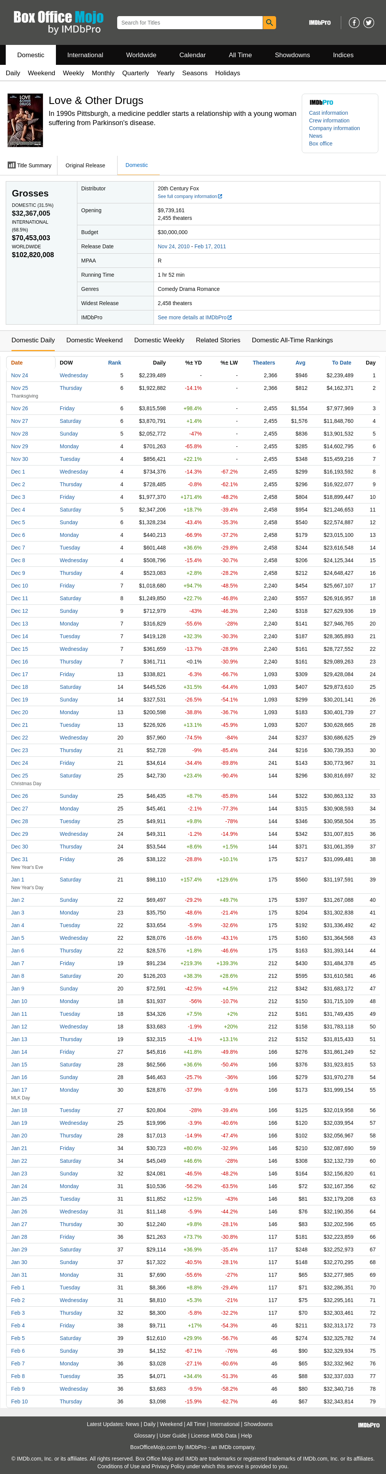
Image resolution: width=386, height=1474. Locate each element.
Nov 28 (19, 434)
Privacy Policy (168, 1466)
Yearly (166, 73)
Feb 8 (18, 1376)
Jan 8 (17, 976)
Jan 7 (17, 963)
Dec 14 (19, 636)
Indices (343, 55)
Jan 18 (19, 1110)
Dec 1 (18, 472)
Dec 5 (18, 522)
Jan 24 (19, 1186)
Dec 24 (19, 763)
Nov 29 (19, 446)
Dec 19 (19, 700)
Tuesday (70, 459)
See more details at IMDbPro (195, 317)
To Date (341, 363)
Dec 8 (18, 560)
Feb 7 (18, 1363)
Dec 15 (19, 649)
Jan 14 (19, 1052)
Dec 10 (19, 586)
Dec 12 (19, 611)
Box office (320, 143)
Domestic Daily (33, 340)
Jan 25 (19, 1199)
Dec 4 (18, 510)
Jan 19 (19, 1123)
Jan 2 (17, 900)
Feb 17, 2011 (210, 246)
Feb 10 (19, 1401)
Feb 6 (18, 1351)
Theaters (264, 363)
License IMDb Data (214, 1436)
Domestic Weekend (94, 340)
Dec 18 (19, 687)
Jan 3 (17, 912)
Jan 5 (17, 938)
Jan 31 (19, 1275)
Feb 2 (18, 1300)
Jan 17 (19, 1090)
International (85, 55)
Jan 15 (19, 1064)
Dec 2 (18, 484)
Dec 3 (18, 497)
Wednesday (74, 375)
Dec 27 (19, 809)
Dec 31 (19, 859)
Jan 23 (19, 1173)
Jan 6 (17, 950)
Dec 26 (19, 796)
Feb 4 (18, 1325)
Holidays (227, 73)
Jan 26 (19, 1211)
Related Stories (218, 340)
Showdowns (292, 55)
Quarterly (135, 73)
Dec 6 (18, 535)
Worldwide (141, 55)
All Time (240, 55)
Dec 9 (18, 573)
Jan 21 (19, 1148)
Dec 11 (19, 598)
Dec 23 (19, 750)
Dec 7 (18, 548)
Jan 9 (17, 988)
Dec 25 (19, 775)
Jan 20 (19, 1135)
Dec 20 (19, 712)
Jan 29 (19, 1249)
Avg (301, 363)
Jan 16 (19, 1077)
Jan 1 (17, 879)
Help (246, 1436)
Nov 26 (19, 408)
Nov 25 (19, 388)
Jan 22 (19, 1161)
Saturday (70, 421)
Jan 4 (17, 925)
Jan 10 (19, 1001)
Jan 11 (19, 1014)
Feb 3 (18, 1313)
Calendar (193, 55)
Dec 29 (19, 834)
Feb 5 (18, 1338)
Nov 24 (19, 375)
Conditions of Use (118, 1466)
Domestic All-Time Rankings (292, 340)
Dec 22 (19, 738)
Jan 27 (19, 1224)
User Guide (173, 1436)
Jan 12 (19, 1026)
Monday (69, 446)
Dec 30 (19, 846)
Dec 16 (19, 662)
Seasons (195, 73)
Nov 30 (19, 459)
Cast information (328, 113)
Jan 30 (19, 1262)
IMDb (225, 1447)
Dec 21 (19, 725)
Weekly (73, 73)
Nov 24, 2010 (174, 246)
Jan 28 (19, 1237)
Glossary (144, 1436)
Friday (67, 408)
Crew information (329, 120)
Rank (114, 363)
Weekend (42, 73)
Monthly (103, 73)
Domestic (30, 55)
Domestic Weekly (159, 340)
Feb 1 (18, 1287)
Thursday (71, 388)
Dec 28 (19, 821)
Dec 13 (19, 624)
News (315, 136)
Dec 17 (19, 674)
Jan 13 (19, 1039)
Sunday (69, 434)
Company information (334, 128)
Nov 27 (19, 421)
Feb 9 (18, 1389)
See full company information (190, 196)
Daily (13, 73)
